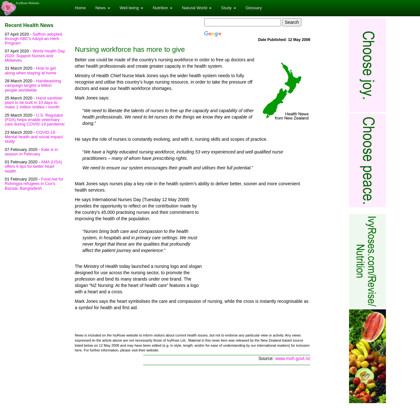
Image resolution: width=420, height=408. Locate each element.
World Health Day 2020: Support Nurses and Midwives (35, 56)
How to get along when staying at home (30, 70)
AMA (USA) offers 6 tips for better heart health (33, 166)
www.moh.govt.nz (292, 358)
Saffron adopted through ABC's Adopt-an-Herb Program (33, 39)
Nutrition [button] (162, 7)
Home (80, 7)
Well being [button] (131, 7)
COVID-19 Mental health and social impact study (34, 137)
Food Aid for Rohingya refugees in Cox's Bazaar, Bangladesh (34, 184)
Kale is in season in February (31, 151)
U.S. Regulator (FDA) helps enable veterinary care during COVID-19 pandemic (35, 120)
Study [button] (228, 7)
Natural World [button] (197, 7)
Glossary (254, 7)
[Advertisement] (256, 243)
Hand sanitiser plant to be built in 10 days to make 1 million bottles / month (33, 103)
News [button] (102, 7)
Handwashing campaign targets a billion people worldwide (33, 85)
